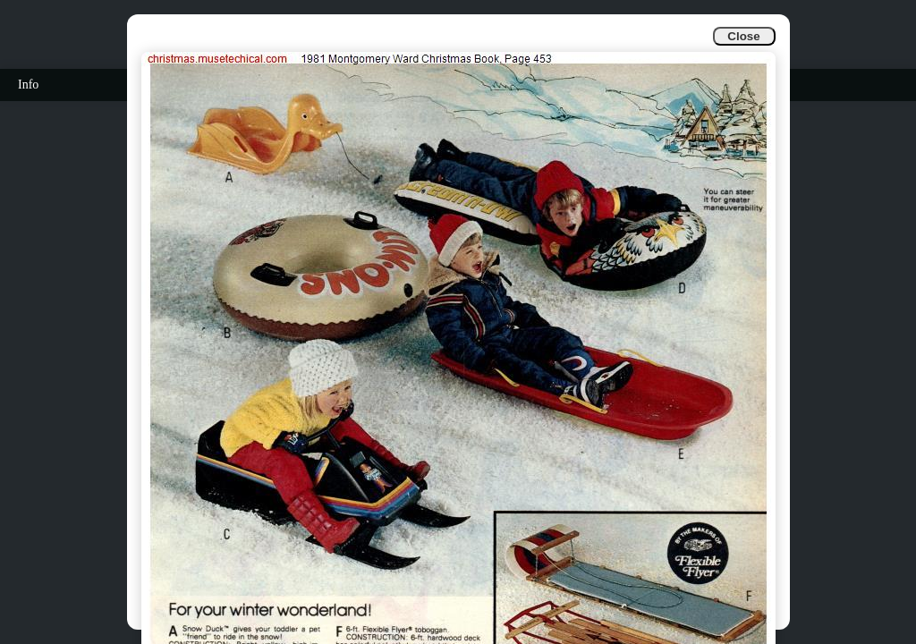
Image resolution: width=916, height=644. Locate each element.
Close (743, 36)
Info (28, 84)
